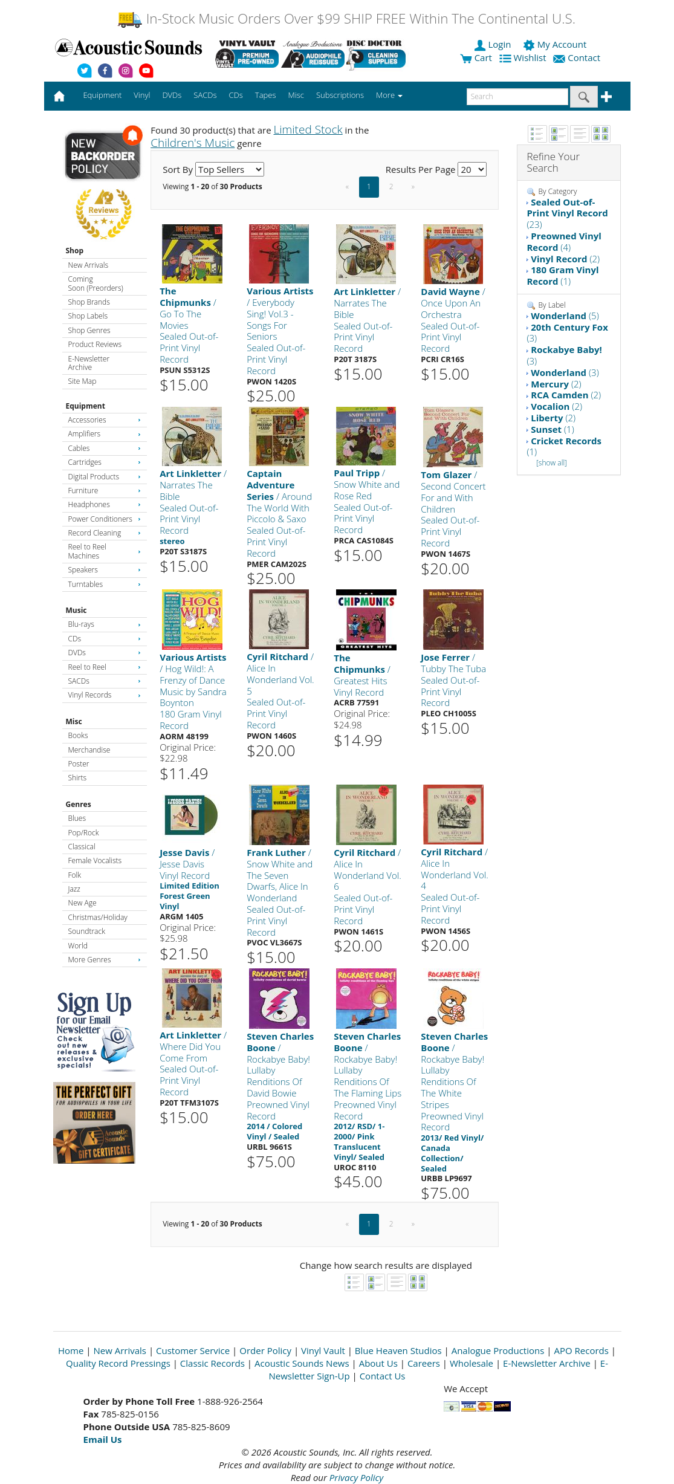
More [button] (389, 94)
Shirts (77, 778)
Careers (423, 1363)
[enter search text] (517, 96)
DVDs (104, 652)
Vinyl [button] (142, 94)
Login (494, 44)
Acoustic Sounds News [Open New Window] (301, 1363)
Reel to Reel (104, 667)
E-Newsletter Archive (89, 363)
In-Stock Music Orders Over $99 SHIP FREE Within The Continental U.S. (346, 18)
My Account (556, 44)
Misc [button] (295, 94)
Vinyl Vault (323, 1350)
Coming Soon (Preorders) (95, 283)
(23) (567, 213)
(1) (562, 275)
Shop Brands (89, 302)
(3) (567, 333)
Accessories (104, 420)
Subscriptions (340, 94)
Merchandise (89, 750)
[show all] (551, 463)
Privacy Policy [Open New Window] (356, 1477)
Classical (82, 846)
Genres (78, 804)
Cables (104, 448)
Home (70, 1350)
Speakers (104, 570)
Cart (476, 57)
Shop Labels (88, 316)
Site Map (82, 381)
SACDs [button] (204, 94)
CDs (104, 638)
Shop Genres (89, 330)
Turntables (104, 584)
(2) (565, 259)
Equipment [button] (102, 94)
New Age (82, 903)
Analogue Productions (498, 1350)
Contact (578, 57)
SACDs (104, 681)
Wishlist (524, 57)
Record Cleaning (104, 533)
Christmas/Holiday (98, 917)
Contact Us (383, 1376)
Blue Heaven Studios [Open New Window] (398, 1350)
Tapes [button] (265, 94)
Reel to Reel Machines (104, 551)
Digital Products (104, 476)
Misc (74, 721)
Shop (75, 250)
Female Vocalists (95, 860)
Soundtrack (86, 931)
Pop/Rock (83, 833)
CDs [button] (236, 94)
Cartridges (104, 462)
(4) (564, 241)
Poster (78, 764)
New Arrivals (88, 265)
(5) (564, 315)
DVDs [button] (171, 94)
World (78, 946)
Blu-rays (104, 624)
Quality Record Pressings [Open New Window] (118, 1363)
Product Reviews (95, 344)
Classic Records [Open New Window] (212, 1363)
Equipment (85, 406)
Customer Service (193, 1350)
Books (78, 735)
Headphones (104, 504)
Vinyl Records (104, 695)
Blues (77, 818)
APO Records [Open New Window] (581, 1350)
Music (76, 610)
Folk (75, 875)
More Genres (104, 959)
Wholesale (471, 1363)
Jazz (74, 889)
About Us (378, 1363)
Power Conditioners (104, 519)
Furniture (104, 490)
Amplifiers (104, 434)
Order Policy (265, 1350)
